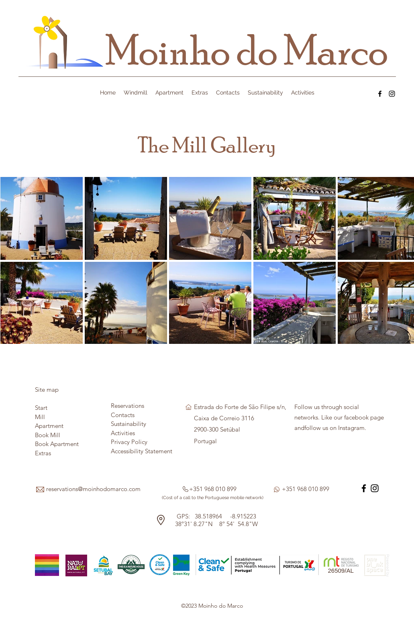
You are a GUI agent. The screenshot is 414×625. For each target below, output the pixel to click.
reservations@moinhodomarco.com (93, 489)
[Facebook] (380, 94)
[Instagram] (392, 94)
